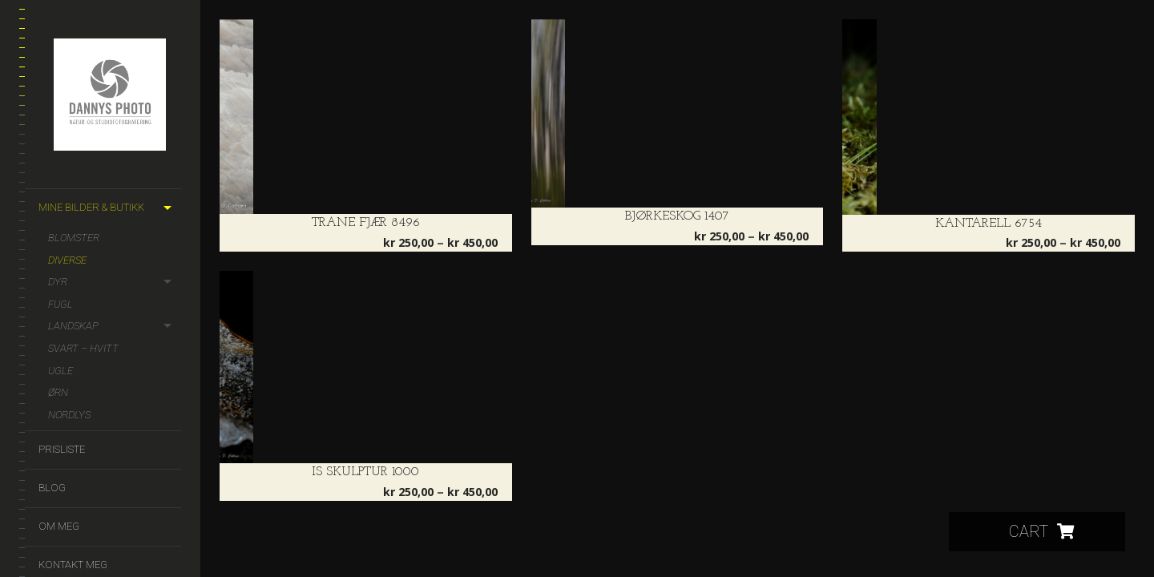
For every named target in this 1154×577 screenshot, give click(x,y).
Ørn (58, 392)
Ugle (60, 371)
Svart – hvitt (83, 348)
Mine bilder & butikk (91, 207)
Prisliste (61, 449)
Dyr (57, 282)
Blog (52, 488)
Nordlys (69, 415)
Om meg (58, 526)
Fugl (60, 304)
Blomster (73, 238)
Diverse (67, 260)
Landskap (73, 326)
